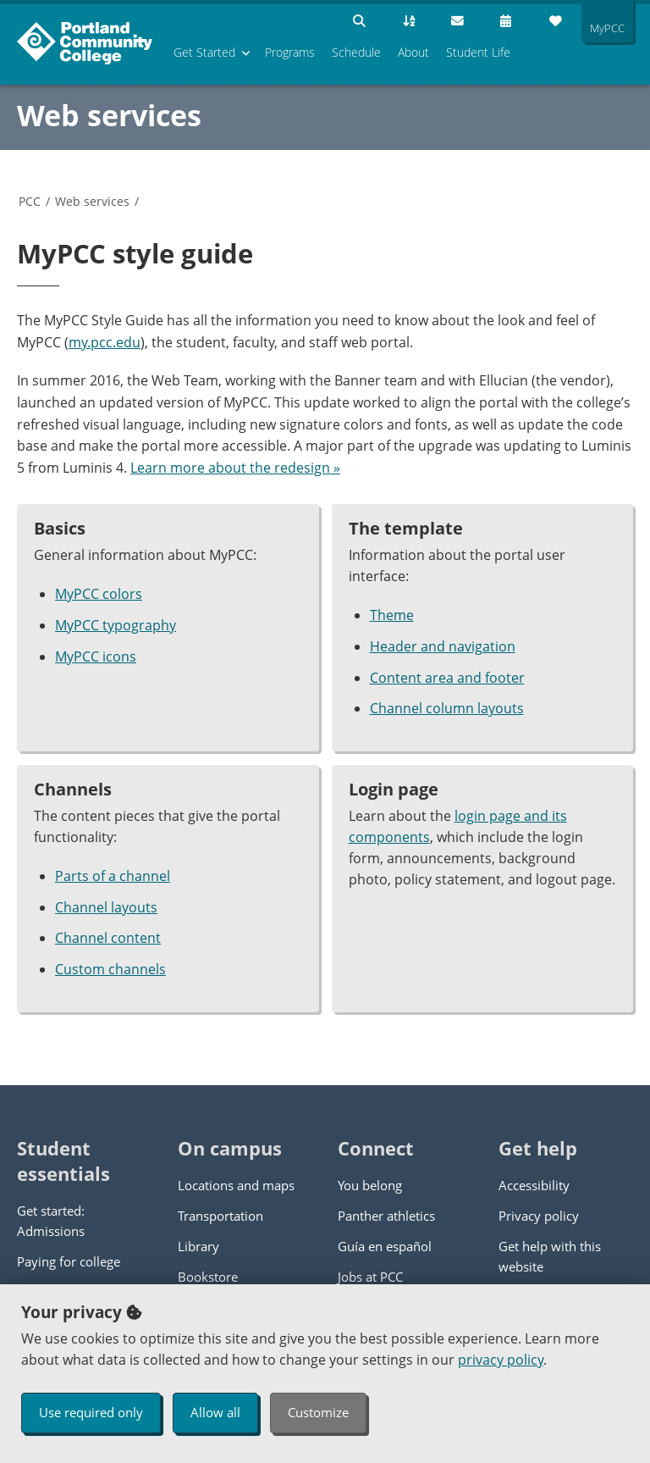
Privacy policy (539, 1215)
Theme (392, 615)
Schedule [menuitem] (356, 52)
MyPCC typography (115, 625)
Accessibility (534, 1185)
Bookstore (208, 1276)
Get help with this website (550, 1256)
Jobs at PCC (370, 1276)
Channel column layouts (447, 708)
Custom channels (110, 969)
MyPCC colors (98, 594)
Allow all (215, 1412)
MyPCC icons (95, 656)
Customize (318, 1412)
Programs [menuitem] (290, 52)
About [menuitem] (413, 52)
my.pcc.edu (104, 342)
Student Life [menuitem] (478, 52)
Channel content (108, 937)
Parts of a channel (112, 876)
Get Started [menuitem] (204, 52)
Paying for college (68, 1261)
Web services (109, 115)
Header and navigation (442, 646)
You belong (370, 1185)
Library (198, 1246)
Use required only (91, 1412)
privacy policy (500, 1359)
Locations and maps (236, 1185)
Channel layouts (106, 907)
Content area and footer (447, 677)
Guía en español (385, 1246)
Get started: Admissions (51, 1220)
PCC (30, 201)
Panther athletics (386, 1215)
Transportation (220, 1215)
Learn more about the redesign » (235, 467)
